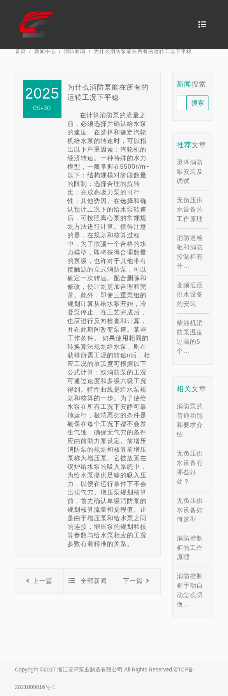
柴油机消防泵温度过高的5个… (190, 337)
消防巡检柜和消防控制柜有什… (190, 252)
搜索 (197, 102)
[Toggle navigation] (202, 24)
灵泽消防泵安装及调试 (190, 171)
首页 (20, 51)
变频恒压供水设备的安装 (190, 294)
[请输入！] (182, 102)
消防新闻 (75, 51)
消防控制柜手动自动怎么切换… (190, 590)
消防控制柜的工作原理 (190, 547)
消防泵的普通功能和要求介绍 (190, 420)
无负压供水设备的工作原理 (190, 209)
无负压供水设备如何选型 (190, 510)
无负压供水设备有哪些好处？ (190, 467)
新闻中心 (45, 51)
